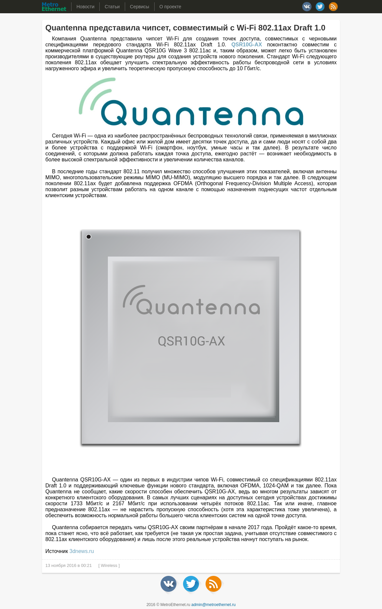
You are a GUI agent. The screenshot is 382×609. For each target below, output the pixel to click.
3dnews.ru (82, 551)
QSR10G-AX (246, 44)
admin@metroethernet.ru (213, 604)
